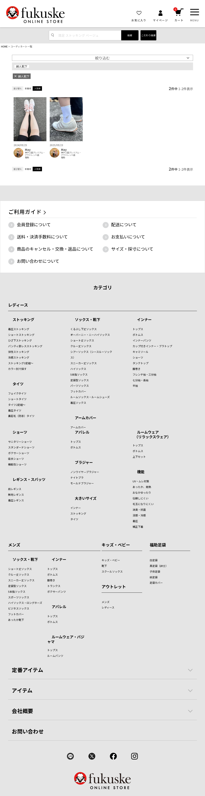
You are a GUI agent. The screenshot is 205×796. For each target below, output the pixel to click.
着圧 (135, 521)
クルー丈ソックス (80, 346)
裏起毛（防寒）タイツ (21, 416)
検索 (129, 35)
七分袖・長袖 (140, 380)
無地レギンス (16, 495)
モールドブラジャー (82, 483)
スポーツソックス (18, 597)
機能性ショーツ (17, 464)
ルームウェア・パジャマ (65, 639)
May (28, 149)
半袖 (135, 386)
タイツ (18, 384)
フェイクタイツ (17, 393)
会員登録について (34, 224)
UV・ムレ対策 (141, 481)
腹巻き (137, 369)
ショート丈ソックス (82, 340)
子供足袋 (155, 571)
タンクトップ (140, 363)
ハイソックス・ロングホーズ (25, 603)
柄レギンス (14, 489)
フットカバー (78, 391)
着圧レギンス (16, 500)
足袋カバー (156, 583)
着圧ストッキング (18, 329)
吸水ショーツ (16, 459)
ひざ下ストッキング (20, 340)
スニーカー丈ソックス (83, 363)
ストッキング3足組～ (20, 363)
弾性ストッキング (18, 352)
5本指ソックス (79, 374)
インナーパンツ (142, 340)
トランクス (53, 586)
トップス (138, 329)
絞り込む (102, 57)
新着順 (28, 88)
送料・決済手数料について (42, 237)
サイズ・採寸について (132, 249)
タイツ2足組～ (16, 405)
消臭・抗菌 (139, 510)
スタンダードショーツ (21, 447)
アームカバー (85, 418)
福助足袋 (158, 545)
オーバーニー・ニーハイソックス (90, 335)
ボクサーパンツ (56, 591)
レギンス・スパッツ (29, 479)
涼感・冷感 (139, 515)
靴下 (104, 566)
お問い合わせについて (38, 261)
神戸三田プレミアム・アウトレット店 (35, 153)
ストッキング (23, 320)
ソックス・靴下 (87, 320)
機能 (140, 472)
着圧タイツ (14, 410)
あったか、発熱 (142, 487)
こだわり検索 (148, 35)
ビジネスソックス (18, 608)
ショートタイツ (17, 399)
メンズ (14, 545)
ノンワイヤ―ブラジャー (84, 472)
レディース (18, 305)
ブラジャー (84, 462)
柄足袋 (154, 577)
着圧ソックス (78, 403)
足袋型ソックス (79, 380)
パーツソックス (79, 386)
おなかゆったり (142, 492)
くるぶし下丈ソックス (83, 329)
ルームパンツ (55, 656)
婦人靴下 (21, 66)
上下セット (139, 457)
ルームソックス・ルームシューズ (90, 397)
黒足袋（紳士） (159, 566)
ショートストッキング (21, 335)
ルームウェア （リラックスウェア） (152, 434)
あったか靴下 (16, 620)
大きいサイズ (86, 498)
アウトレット (114, 586)
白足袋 (154, 560)
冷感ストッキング (18, 357)
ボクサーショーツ (18, 453)
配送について (123, 224)
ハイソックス (78, 369)
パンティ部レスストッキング (25, 346)
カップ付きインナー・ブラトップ (152, 346)
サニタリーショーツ (20, 442)
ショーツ (138, 357)
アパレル (82, 432)
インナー (144, 320)
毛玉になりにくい (143, 504)
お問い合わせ (28, 731)
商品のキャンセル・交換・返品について (55, 249)
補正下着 (138, 527)
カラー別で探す (17, 369)
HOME (4, 46)
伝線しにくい (140, 498)
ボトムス (138, 335)
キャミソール (140, 352)
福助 (27, 157)
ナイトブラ (77, 477)
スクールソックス (112, 571)
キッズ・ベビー (116, 545)
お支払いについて (128, 237)
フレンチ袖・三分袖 (144, 374)
